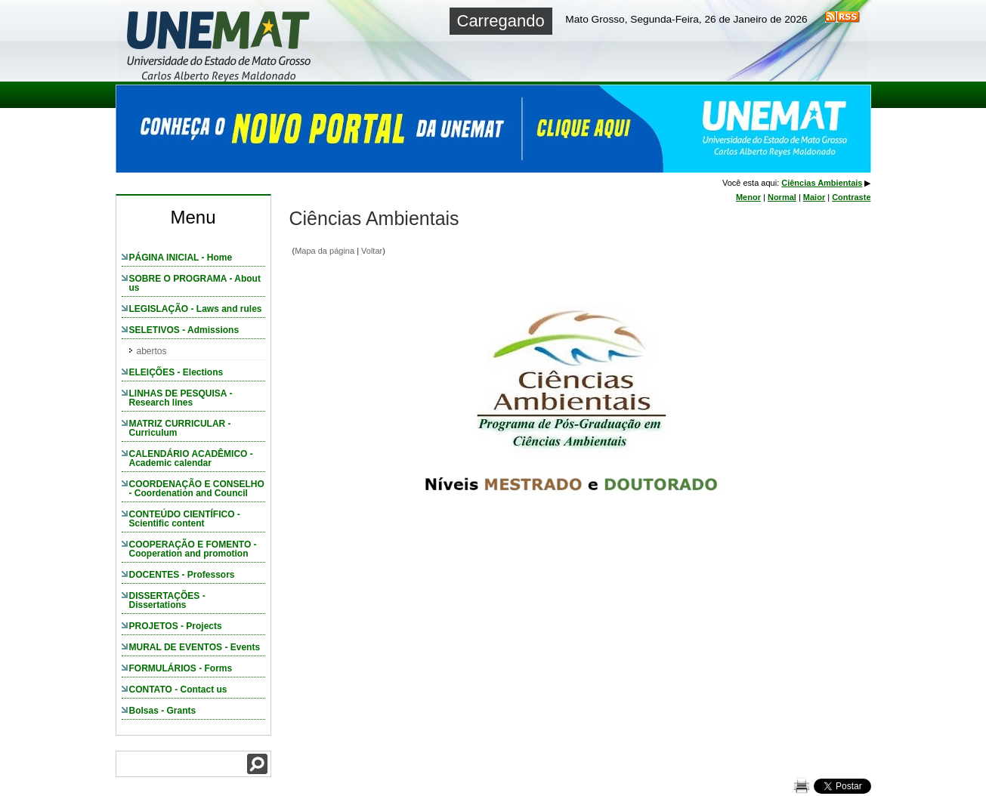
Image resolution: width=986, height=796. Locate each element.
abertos (152, 351)
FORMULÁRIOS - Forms (181, 668)
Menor (748, 197)
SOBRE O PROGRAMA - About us (195, 283)
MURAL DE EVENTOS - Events (195, 647)
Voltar (371, 250)
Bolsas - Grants (162, 710)
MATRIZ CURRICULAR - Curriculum (180, 428)
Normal (782, 197)
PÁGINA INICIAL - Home (181, 257)
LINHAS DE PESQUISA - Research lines (181, 398)
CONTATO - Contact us (178, 689)
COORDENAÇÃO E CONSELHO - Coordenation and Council (196, 488)
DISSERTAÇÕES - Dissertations (167, 600)
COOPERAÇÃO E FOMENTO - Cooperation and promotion (193, 549)
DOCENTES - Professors (182, 574)
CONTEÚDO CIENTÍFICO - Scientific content (184, 519)
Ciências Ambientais (821, 182)
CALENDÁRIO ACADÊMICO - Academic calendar (191, 458)
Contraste (851, 197)
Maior (814, 197)
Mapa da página (324, 250)
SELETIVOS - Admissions (184, 330)
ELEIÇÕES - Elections (176, 372)
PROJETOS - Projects (175, 626)
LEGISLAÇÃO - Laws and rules (195, 309)
